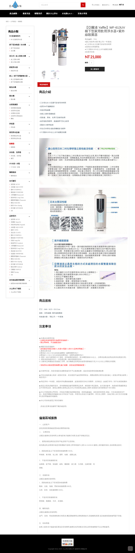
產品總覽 (13, 14)
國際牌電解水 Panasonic (18, 200)
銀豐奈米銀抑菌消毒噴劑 (19, 283)
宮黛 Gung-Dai (15, 240)
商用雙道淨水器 (16, 136)
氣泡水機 (12, 87)
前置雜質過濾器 (16, 108)
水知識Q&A (67, 14)
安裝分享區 (82, 14)
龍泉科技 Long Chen (17, 197)
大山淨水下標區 (15, 289)
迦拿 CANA (14, 230)
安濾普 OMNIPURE (17, 254)
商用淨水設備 (14, 132)
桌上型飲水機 (15, 59)
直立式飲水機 (15, 62)
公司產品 (13, 21)
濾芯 (12, 158)
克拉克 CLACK (16, 232)
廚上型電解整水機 (17, 79)
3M (12, 211)
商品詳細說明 (44, 84)
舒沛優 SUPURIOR (17, 208)
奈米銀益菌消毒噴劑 (16, 280)
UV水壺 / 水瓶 (14, 163)
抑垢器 (11, 124)
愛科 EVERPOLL (16, 189)
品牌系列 (12, 216)
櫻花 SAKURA (15, 203)
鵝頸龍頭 (12, 172)
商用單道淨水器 (16, 138)
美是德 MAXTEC (16, 251)
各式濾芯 (12, 181)
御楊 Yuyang (15, 272)
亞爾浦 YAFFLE (16, 269)
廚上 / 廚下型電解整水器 (18, 76)
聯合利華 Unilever (16, 267)
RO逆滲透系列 (14, 36)
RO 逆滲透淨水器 (16, 39)
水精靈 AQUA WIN (17, 187)
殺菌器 (20, 21)
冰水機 (13, 51)
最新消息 (26, 14)
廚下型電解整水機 (17, 82)
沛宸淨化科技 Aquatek (18, 224)
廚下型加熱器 (15, 48)
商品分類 (13, 31)
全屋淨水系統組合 (17, 116)
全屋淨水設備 (15, 110)
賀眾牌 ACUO (15, 184)
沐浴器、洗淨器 (15, 152)
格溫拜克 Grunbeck (17, 243)
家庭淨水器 (13, 67)
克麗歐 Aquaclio (16, 222)
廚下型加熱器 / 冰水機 (17, 45)
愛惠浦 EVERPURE (17, 192)
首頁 (7, 21)
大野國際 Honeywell (17, 195)
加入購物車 (95, 69)
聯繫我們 (38, 14)
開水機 (11, 96)
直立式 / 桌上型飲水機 (17, 56)
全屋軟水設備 (15, 113)
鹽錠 (12, 118)
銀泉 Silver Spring (16, 205)
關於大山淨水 (52, 14)
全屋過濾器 (13, 104)
